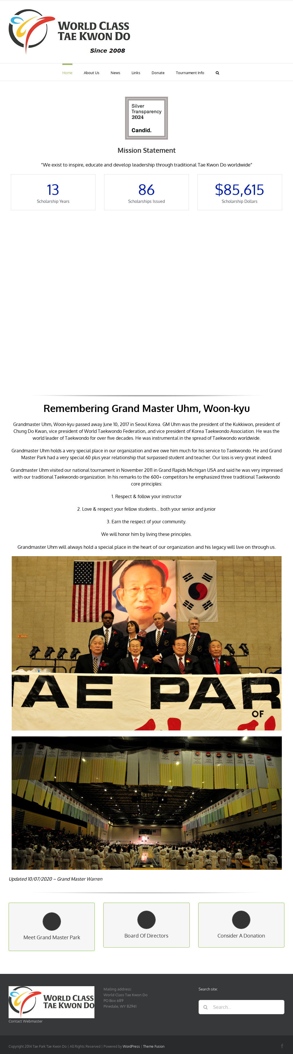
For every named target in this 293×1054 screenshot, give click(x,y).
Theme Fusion (154, 1046)
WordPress (131, 1046)
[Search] (206, 1007)
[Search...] (241, 1007)
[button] (217, 72)
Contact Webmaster (26, 1021)
